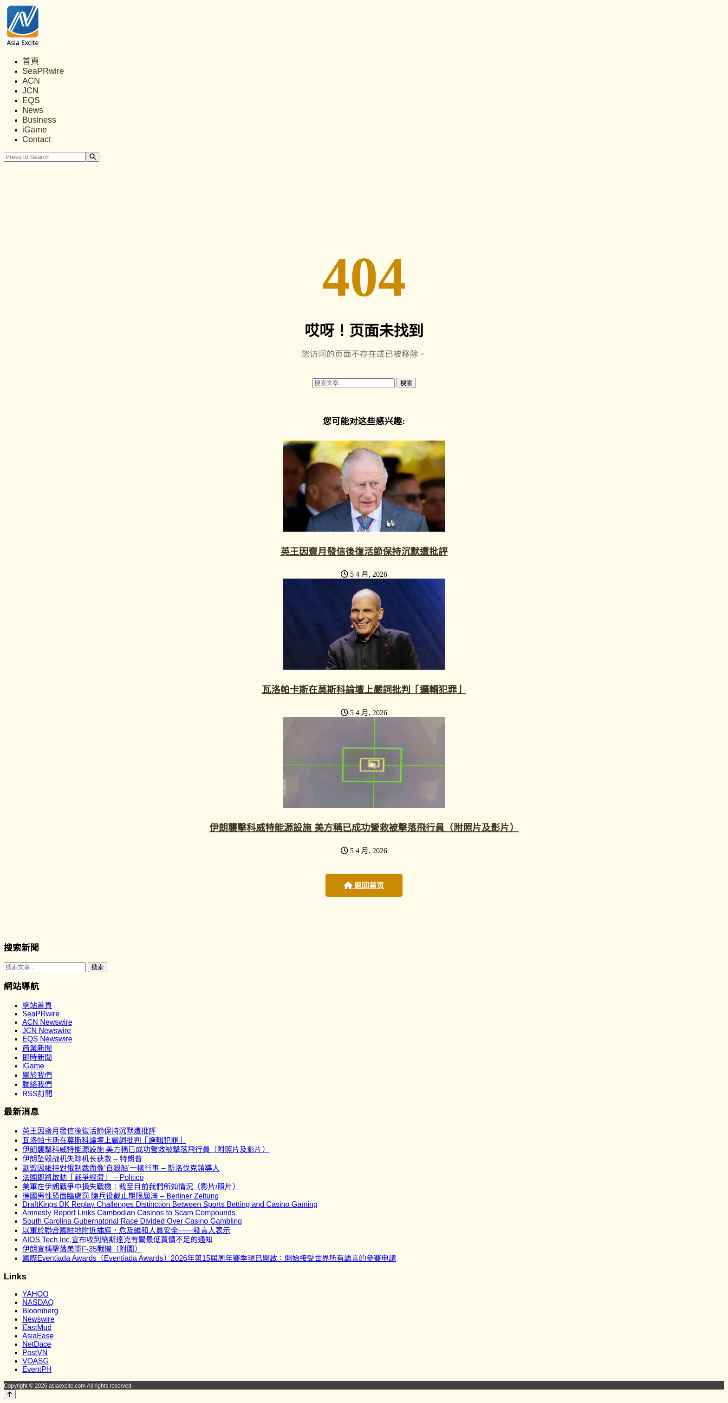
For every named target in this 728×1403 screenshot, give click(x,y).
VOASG (35, 1361)
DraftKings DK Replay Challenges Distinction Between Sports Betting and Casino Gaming (170, 1204)
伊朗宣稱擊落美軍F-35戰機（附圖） (82, 1249)
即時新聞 (37, 1057)
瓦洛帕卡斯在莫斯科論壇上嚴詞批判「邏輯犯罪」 (364, 690)
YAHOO (35, 1294)
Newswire (38, 1319)
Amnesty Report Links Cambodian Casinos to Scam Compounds (128, 1213)
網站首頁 (37, 1005)
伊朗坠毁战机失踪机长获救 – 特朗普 (82, 1159)
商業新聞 (37, 1048)
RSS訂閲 (37, 1094)
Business (39, 120)
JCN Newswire (46, 1030)
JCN (30, 90)
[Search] (92, 157)
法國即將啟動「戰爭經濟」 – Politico (82, 1177)
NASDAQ (38, 1302)
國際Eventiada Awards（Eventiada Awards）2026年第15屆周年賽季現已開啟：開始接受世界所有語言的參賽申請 (209, 1258)
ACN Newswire (47, 1022)
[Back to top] (10, 1394)
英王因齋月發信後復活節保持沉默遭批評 (364, 552)
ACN (31, 81)
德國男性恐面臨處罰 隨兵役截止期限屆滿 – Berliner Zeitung (120, 1196)
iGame (34, 129)
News (32, 110)
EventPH (37, 1369)
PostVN (34, 1353)
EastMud (37, 1327)
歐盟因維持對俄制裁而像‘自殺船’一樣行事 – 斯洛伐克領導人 (121, 1168)
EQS (31, 100)
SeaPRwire (43, 71)
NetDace (36, 1344)
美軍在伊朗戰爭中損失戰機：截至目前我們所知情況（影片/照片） (131, 1187)
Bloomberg (40, 1311)
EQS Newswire (47, 1039)
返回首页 (364, 885)
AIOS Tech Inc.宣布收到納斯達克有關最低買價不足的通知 (117, 1240)
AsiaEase (38, 1336)
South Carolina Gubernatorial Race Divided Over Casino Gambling (132, 1221)
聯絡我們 (37, 1084)
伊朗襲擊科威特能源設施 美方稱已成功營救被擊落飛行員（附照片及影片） (364, 828)
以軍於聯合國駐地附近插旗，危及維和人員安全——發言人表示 (126, 1230)
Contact (36, 139)
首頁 (30, 61)
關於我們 (37, 1075)
